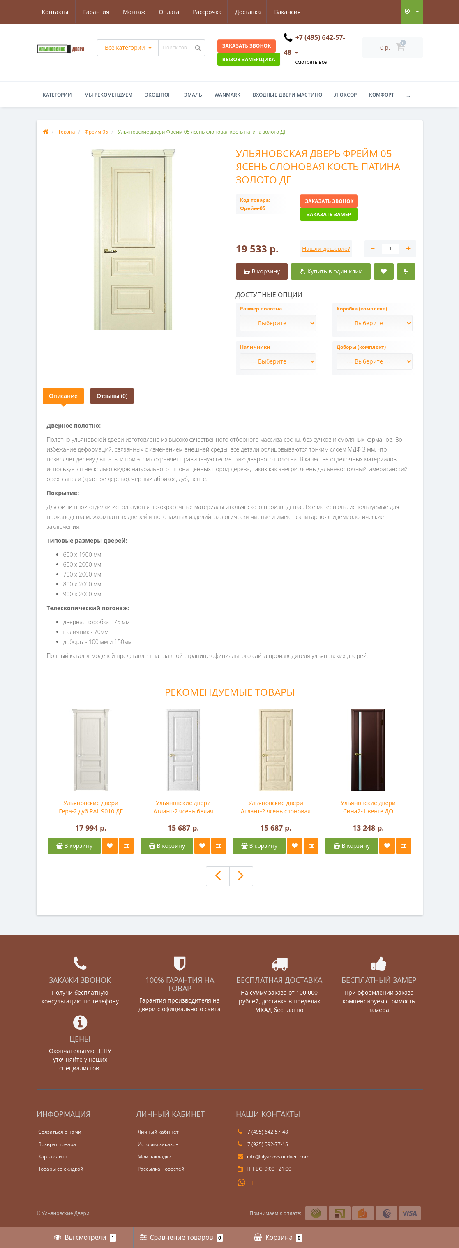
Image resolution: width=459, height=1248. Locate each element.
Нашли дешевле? (326, 248)
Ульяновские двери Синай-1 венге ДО (368, 807)
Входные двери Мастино (287, 94)
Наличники (255, 346)
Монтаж (94, 12)
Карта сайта (52, 1156)
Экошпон (158, 94)
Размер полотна (261, 308)
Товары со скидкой (60, 1168)
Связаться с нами (59, 1131)
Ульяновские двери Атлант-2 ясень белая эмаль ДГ (183, 807)
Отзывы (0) (112, 396)
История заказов (158, 1144)
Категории (57, 94)
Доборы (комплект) (361, 346)
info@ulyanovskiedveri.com (273, 1156)
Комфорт (381, 94)
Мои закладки (155, 1156)
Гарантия (55, 12)
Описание (63, 396)
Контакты (293, 12)
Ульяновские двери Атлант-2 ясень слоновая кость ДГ (276, 807)
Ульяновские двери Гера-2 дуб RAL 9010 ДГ (91, 807)
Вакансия (252, 12)
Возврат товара (57, 1144)
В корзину (74, 846)
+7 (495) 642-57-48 (263, 1131)
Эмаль (193, 94)
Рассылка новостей (161, 1168)
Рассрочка (169, 12)
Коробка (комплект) (362, 308)
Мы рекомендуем (108, 94)
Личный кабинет (158, 1131)
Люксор (345, 94)
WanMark (227, 94)
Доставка (211, 12)
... (408, 94)
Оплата (130, 12)
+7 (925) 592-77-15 (263, 1144)
